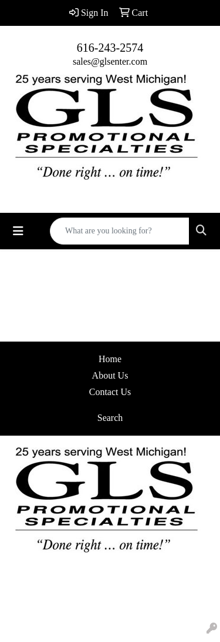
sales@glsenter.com (110, 61)
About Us (110, 375)
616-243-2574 (110, 47)
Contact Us (110, 392)
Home (110, 359)
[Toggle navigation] (18, 231)
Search (110, 418)
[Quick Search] (119, 231)
